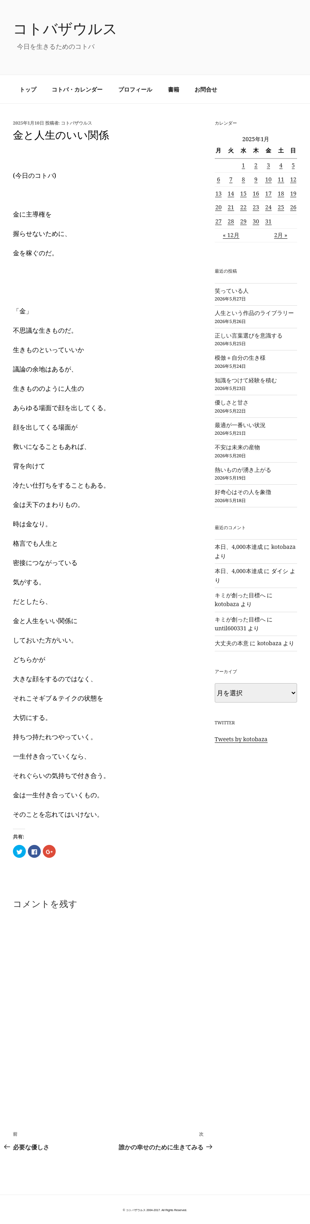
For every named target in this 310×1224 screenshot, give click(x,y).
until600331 (231, 628)
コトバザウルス (65, 28)
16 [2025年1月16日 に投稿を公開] (256, 193)
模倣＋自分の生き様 (240, 357)
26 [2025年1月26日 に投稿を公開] (293, 207)
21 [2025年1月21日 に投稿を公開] (231, 207)
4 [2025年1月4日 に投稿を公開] (281, 165)
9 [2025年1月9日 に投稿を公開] (256, 179)
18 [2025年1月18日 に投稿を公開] (281, 193)
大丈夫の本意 (232, 643)
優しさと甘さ (232, 402)
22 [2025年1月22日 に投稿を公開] (243, 207)
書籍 (173, 89)
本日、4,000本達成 (239, 546)
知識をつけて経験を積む (246, 380)
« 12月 (231, 235)
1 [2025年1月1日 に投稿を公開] (243, 165)
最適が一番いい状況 (240, 425)
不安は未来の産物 (237, 447)
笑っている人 (232, 290)
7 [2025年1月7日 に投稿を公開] (230, 179)
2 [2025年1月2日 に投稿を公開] (256, 165)
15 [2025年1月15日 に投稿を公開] (243, 193)
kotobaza (283, 546)
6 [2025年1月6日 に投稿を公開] (218, 179)
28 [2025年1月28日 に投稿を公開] (231, 221)
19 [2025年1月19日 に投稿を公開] (293, 193)
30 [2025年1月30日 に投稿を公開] (256, 221)
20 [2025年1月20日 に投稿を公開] (218, 207)
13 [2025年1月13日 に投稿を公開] (218, 193)
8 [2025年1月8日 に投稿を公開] (243, 179)
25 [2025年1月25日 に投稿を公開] (281, 207)
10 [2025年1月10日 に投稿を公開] (268, 179)
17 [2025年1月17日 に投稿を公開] (268, 193)
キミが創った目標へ (240, 595)
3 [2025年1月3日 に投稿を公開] (268, 165)
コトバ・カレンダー (77, 89)
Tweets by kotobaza (241, 739)
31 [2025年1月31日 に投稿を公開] (268, 221)
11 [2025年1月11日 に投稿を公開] (281, 179)
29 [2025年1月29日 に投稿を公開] (243, 221)
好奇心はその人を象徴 (243, 492)
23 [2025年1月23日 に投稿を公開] (256, 207)
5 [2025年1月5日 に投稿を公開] (293, 165)
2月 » (280, 235)
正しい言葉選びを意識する (249, 335)
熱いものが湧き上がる (243, 469)
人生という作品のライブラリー (254, 313)
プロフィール (135, 89)
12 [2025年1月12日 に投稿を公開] (293, 179)
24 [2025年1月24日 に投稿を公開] (268, 207)
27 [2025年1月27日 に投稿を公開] (218, 221)
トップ (27, 89)
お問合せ (206, 89)
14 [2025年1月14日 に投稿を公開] (231, 193)
